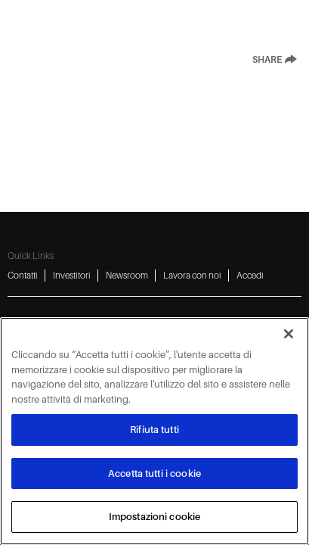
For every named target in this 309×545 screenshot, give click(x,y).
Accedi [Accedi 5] (250, 275)
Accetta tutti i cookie (154, 473)
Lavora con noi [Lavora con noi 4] (192, 275)
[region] (154, 431)
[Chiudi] (288, 333)
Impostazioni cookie (154, 516)
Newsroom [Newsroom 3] (127, 275)
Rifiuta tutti (154, 429)
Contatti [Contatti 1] (23, 275)
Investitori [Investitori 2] (72, 275)
